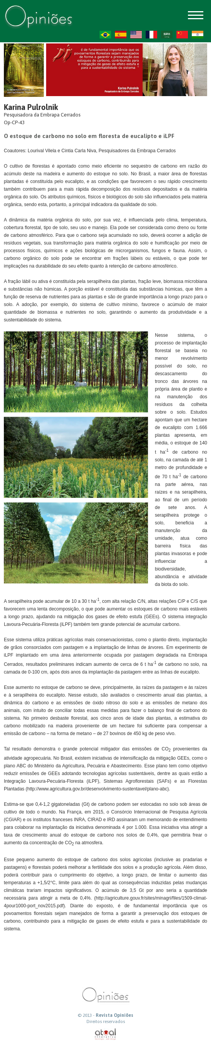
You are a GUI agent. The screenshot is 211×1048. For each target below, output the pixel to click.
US (136, 34)
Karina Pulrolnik (31, 107)
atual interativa (105, 1034)
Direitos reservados (105, 1021)
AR (167, 34)
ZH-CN (182, 34)
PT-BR (105, 34)
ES (120, 34)
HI (197, 34)
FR (151, 34)
